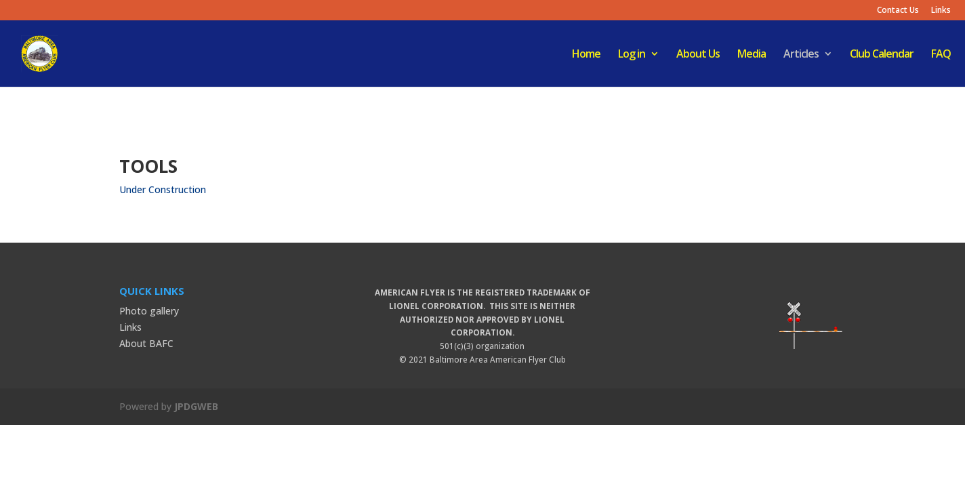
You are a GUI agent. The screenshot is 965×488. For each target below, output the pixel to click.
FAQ (941, 55)
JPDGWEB (196, 406)
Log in (631, 55)
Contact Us (898, 11)
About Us (698, 55)
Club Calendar (881, 55)
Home (586, 55)
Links (941, 11)
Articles (801, 55)
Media (751, 55)
